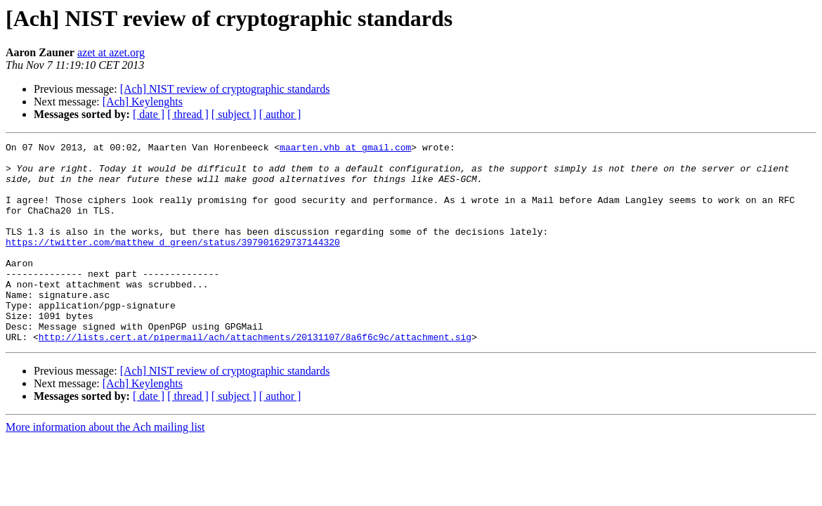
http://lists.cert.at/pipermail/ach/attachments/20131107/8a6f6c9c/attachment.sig (255, 376)
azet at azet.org (111, 52)
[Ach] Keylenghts (143, 102)
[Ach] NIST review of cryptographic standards (225, 89)
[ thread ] (188, 114)
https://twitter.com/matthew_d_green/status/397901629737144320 (173, 263)
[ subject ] (233, 114)
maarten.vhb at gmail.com (345, 149)
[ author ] (280, 114)
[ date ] (148, 114)
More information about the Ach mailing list (105, 467)
